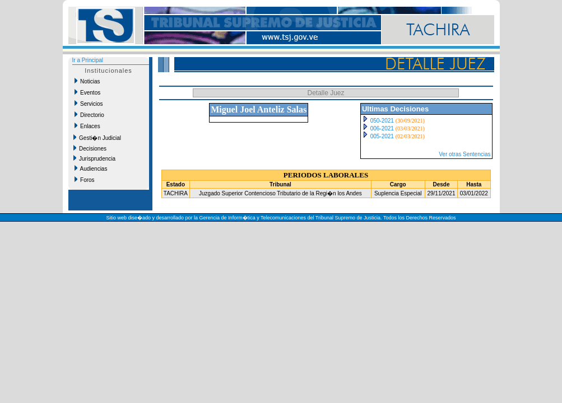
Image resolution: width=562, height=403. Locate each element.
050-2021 (382, 121)
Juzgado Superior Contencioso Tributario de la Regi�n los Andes (280, 193)
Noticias (87, 81)
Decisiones (89, 148)
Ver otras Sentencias (464, 154)
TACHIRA (176, 193)
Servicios (89, 103)
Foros (85, 179)
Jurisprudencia (94, 158)
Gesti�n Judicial (97, 137)
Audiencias (91, 168)
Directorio (89, 114)
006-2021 (382, 128)
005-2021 (382, 136)
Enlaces (87, 126)
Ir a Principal (88, 60)
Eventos (88, 92)
